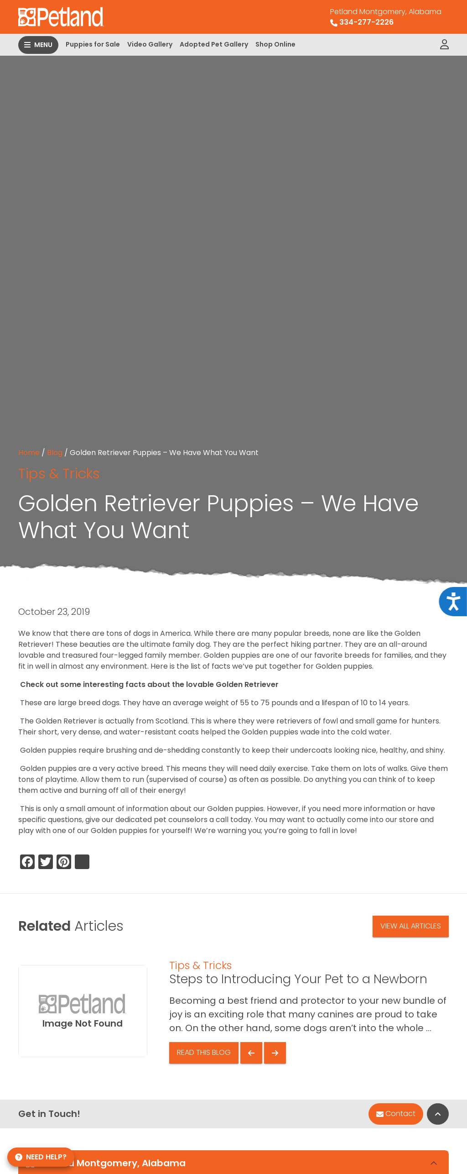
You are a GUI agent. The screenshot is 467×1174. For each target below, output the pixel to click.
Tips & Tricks (59, 473)
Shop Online (275, 44)
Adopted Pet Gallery (214, 44)
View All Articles (410, 926)
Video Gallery (149, 44)
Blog (54, 452)
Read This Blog (204, 1052)
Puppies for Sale (93, 44)
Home (29, 452)
